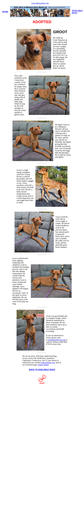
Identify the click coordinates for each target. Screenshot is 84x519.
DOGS (74, 13)
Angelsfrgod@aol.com (56, 340)
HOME (5, 12)
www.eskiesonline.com (40, 3)
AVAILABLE (77, 11)
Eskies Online (43, 365)
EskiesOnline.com (48, 363)
